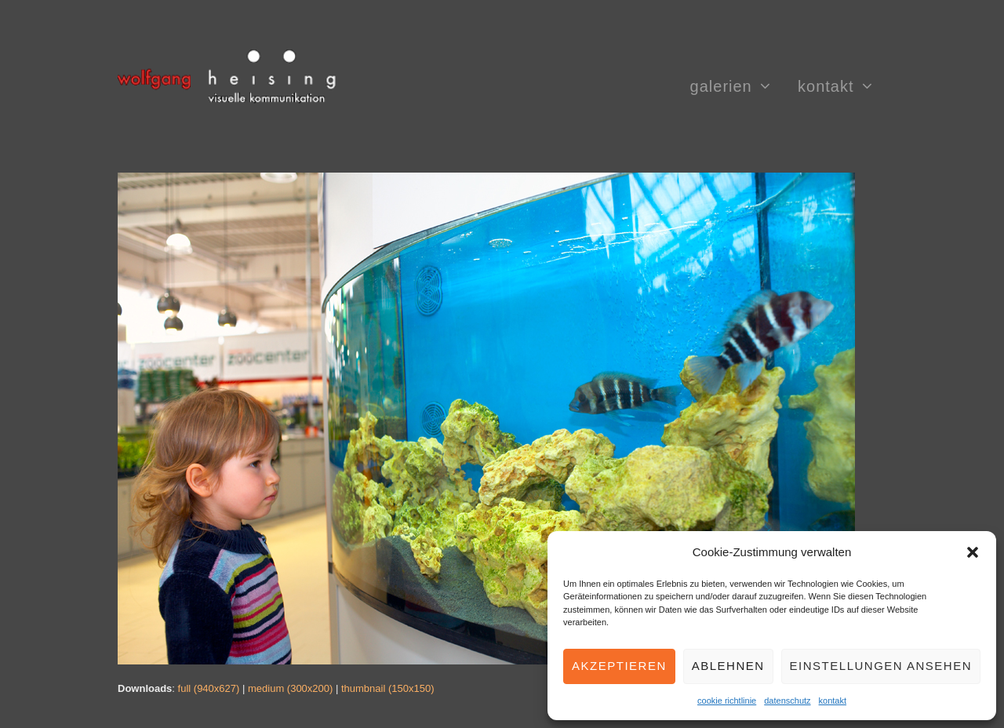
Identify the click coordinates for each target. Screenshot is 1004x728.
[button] (972, 552)
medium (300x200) (290, 688)
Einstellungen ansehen (881, 665)
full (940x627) (209, 688)
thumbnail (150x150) (388, 688)
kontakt (832, 700)
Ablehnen (728, 665)
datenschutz (787, 700)
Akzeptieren (619, 665)
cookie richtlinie (726, 700)
